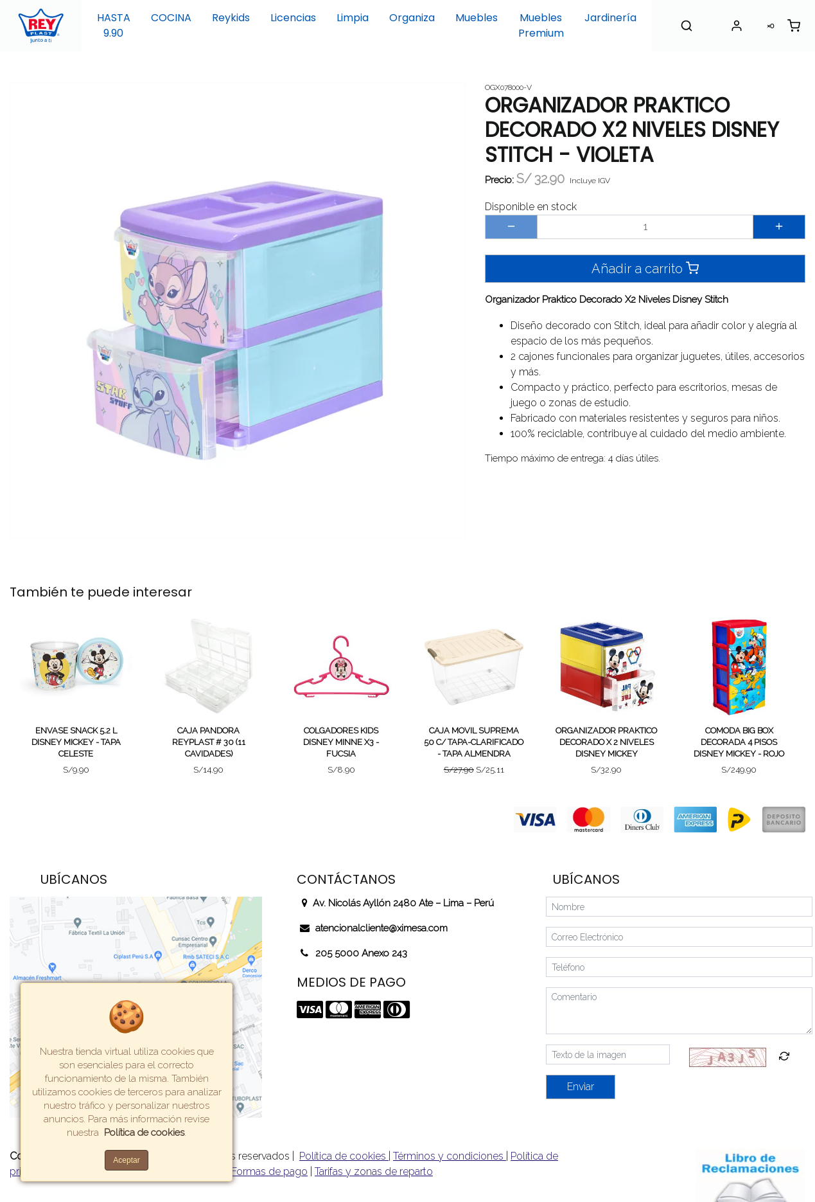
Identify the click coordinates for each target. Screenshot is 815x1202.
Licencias (293, 17)
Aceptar (126, 1160)
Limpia (353, 17)
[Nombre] (679, 907)
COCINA (171, 17)
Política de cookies (344, 1156)
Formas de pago (269, 1171)
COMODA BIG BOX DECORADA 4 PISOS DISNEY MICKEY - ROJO (739, 742)
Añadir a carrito (645, 268)
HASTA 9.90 (113, 25)
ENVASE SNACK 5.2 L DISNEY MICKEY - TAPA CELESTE (76, 742)
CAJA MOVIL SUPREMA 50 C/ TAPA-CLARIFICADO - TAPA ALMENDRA (473, 742)
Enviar (580, 1087)
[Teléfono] (679, 967)
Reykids (231, 17)
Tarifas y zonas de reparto (374, 1171)
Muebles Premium (541, 25)
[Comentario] (679, 1010)
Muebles (476, 17)
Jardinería (610, 17)
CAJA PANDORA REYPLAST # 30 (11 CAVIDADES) (208, 742)
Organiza (412, 17)
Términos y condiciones (449, 1156)
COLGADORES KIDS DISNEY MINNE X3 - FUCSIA (341, 742)
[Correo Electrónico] (679, 937)
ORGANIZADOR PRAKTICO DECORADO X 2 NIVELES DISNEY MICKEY (606, 742)
